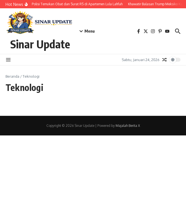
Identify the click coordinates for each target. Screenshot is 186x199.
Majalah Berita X (128, 126)
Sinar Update (40, 44)
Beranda (12, 76)
